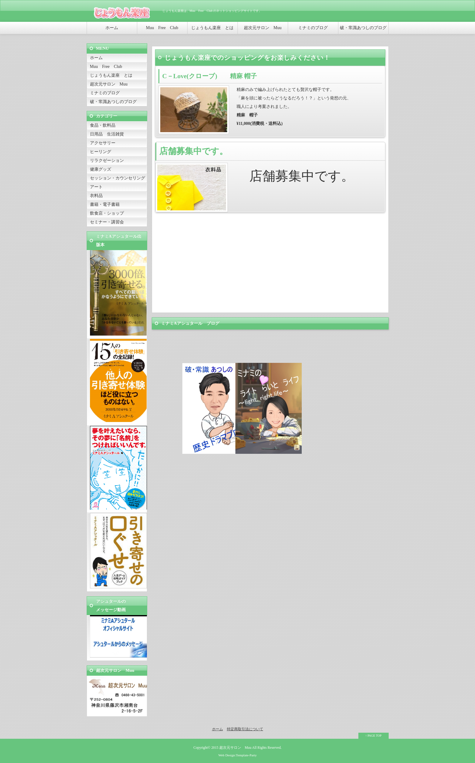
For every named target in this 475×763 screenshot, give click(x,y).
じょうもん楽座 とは (212, 27)
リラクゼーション (107, 160)
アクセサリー (102, 143)
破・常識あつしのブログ (363, 27)
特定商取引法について (245, 729)
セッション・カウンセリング (117, 178)
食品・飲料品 (105, 125)
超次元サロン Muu (262, 27)
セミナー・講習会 (107, 222)
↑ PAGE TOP (373, 735)
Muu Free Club (162, 27)
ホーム (111, 27)
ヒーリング (100, 151)
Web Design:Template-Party (237, 755)
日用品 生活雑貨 (107, 134)
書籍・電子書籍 (105, 204)
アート (96, 187)
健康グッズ (100, 169)
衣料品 (96, 195)
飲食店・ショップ (107, 213)
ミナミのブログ (313, 27)
